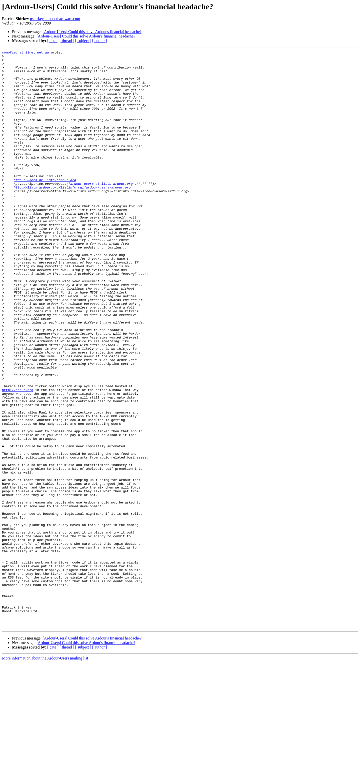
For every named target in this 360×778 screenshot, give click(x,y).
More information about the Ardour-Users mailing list (45, 774)
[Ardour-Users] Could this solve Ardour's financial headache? (92, 32)
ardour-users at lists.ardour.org (45, 206)
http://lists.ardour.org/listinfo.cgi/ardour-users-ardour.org (72, 215)
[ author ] (99, 40)
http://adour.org (17, 458)
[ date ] (52, 40)
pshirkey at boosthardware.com (55, 18)
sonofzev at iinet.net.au (25, 53)
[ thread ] (67, 40)
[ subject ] (83, 40)
